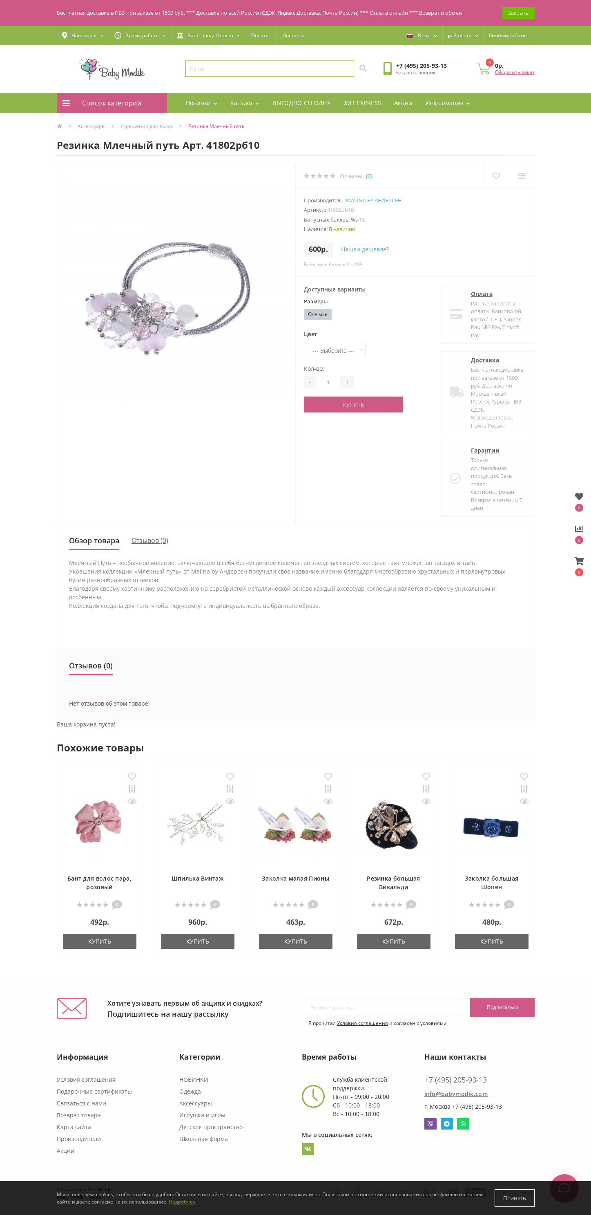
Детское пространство (211, 1127)
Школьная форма (203, 1139)
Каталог (244, 103)
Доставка (294, 35)
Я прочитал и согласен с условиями (377, 1023)
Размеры (316, 301)
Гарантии (478, 450)
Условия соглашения (362, 1023)
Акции (403, 103)
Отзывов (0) (150, 540)
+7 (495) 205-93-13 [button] (456, 1080)
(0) (369, 176)
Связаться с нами (81, 1103)
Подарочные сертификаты (94, 1091)
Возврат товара (79, 1115)
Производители (79, 1139)
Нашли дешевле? (365, 249)
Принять (514, 1198)
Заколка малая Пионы (295, 878)
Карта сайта (74, 1127)
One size (318, 314)
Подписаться (502, 1007)
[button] (83, 35)
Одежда (190, 1091)
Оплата (260, 35)
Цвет (310, 334)
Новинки (201, 103)
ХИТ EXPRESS (362, 103)
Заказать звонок (415, 72)
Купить (353, 404)
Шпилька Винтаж (197, 878)
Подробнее (182, 1201)
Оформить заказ (515, 72)
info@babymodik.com (456, 1094)
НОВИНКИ (193, 1079)
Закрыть (518, 12)
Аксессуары (91, 126)
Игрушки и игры (202, 1115)
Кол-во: (314, 368)
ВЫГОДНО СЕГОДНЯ (301, 103)
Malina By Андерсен (374, 200)
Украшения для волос (146, 126)
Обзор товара (94, 540)
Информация (448, 103)
